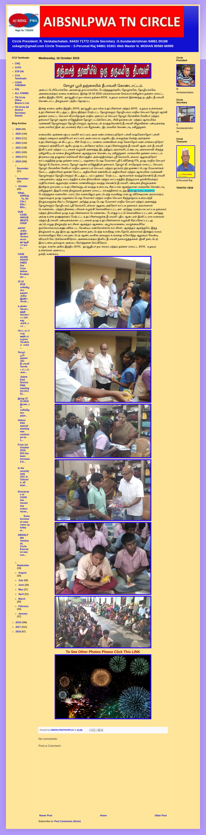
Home (103, 815)
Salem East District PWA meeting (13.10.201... (23, 385)
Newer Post (45, 815)
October (22, 186)
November (22, 178)
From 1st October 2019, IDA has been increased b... (24, 453)
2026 (18, 129)
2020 (18, 157)
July (21, 580)
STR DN (19, 71)
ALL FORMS (22, 93)
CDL (17, 89)
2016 (18, 631)
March (21, 599)
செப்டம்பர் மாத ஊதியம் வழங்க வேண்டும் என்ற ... (23, 339)
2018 (18, 622)
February (23, 606)
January (22, 613)
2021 (18, 152)
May (21, 589)
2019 (18, 161)
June (21, 585)
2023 (18, 143)
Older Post (161, 815)
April (21, 594)
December (22, 168)
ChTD (18, 67)
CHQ (17, 63)
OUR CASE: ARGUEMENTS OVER (23, 218)
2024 (18, 138)
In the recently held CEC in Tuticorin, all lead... (23, 476)
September (23, 565)
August (22, 572)
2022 (18, 147)
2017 (18, 627)
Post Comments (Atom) (67, 821)
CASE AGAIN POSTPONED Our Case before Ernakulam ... (23, 265)
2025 (18, 133)
